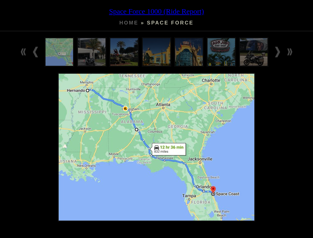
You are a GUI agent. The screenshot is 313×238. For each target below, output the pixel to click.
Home (129, 23)
